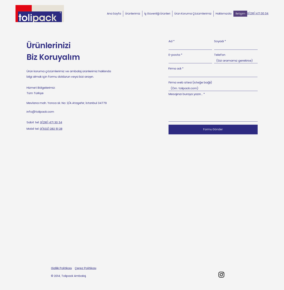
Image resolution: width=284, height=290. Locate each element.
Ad (170, 41)
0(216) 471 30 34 (258, 13)
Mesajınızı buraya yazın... (186, 94)
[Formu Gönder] (213, 129)
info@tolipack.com (40, 112)
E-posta (174, 54)
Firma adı (174, 68)
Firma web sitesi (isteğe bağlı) (190, 82)
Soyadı (219, 41)
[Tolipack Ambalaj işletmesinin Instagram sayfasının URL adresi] (221, 274)
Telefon (219, 54)
